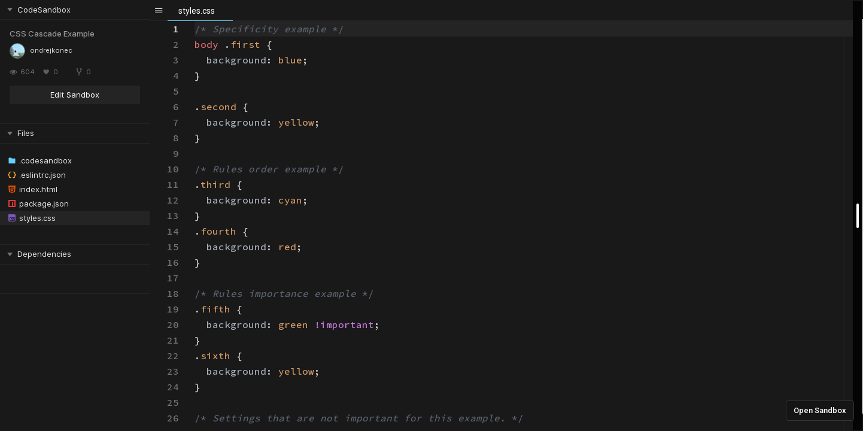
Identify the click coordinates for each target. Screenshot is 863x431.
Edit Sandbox (74, 94)
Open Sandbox (820, 410)
